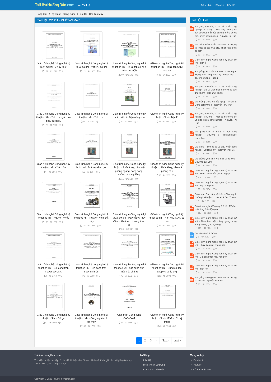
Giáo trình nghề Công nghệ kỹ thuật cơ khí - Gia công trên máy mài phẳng (129, 268)
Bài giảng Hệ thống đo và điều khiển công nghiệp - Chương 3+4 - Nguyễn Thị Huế (216, 148)
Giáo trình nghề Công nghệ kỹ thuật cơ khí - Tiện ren (216, 267)
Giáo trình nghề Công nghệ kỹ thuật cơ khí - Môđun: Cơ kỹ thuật (167, 318)
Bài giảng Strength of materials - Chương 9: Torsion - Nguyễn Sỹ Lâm (216, 279)
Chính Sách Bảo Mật (153, 369)
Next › (165, 340)
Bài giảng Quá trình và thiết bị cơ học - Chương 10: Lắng (216, 160)
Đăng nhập (206, 5)
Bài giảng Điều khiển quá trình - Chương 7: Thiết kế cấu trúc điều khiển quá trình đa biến (216, 47)
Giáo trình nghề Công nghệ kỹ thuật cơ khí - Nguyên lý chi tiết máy (91, 218)
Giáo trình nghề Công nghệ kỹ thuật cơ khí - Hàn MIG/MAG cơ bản (167, 218)
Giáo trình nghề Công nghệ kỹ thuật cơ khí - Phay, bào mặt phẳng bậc (167, 167)
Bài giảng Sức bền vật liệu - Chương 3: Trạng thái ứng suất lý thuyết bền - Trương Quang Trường (216, 74)
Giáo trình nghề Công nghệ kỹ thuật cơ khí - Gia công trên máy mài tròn (91, 268)
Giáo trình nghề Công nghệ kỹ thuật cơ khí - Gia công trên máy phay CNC (53, 268)
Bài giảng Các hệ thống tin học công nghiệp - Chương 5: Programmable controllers (216, 134)
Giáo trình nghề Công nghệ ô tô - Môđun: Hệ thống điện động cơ (216, 208)
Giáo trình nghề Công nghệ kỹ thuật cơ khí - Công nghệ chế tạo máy (91, 318)
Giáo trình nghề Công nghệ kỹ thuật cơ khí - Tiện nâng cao (216, 184)
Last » (177, 340)
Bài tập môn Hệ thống (206, 233)
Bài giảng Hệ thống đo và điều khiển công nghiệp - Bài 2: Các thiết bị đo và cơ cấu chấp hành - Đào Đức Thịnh (216, 89)
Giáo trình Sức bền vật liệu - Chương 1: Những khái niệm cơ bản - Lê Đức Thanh (216, 196)
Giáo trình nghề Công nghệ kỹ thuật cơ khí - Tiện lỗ (216, 61)
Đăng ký (220, 5)
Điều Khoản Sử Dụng (154, 364)
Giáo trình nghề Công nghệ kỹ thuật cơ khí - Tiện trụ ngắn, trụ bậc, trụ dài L (53, 117)
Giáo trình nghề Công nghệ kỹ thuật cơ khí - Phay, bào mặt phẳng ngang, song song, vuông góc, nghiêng (216, 221)
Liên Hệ (231, 5)
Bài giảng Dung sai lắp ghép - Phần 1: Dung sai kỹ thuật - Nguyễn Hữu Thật (216, 103)
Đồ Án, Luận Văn (202, 369)
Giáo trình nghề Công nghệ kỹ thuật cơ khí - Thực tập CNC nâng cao (167, 67)
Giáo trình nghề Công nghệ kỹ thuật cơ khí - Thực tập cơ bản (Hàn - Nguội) (129, 67)
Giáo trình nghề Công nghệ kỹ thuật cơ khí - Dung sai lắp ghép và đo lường (167, 268)
